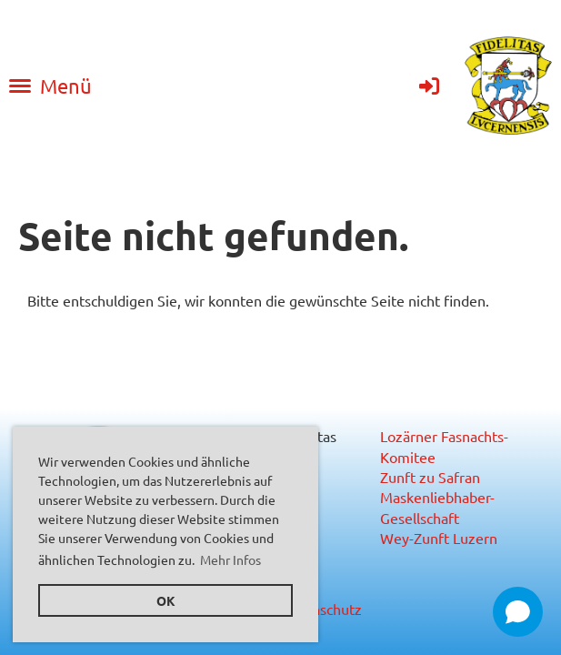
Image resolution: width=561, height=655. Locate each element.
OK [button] (165, 600)
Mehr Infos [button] (230, 559)
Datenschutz (321, 609)
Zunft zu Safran (430, 477)
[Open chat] (518, 612)
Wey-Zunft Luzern (438, 538)
